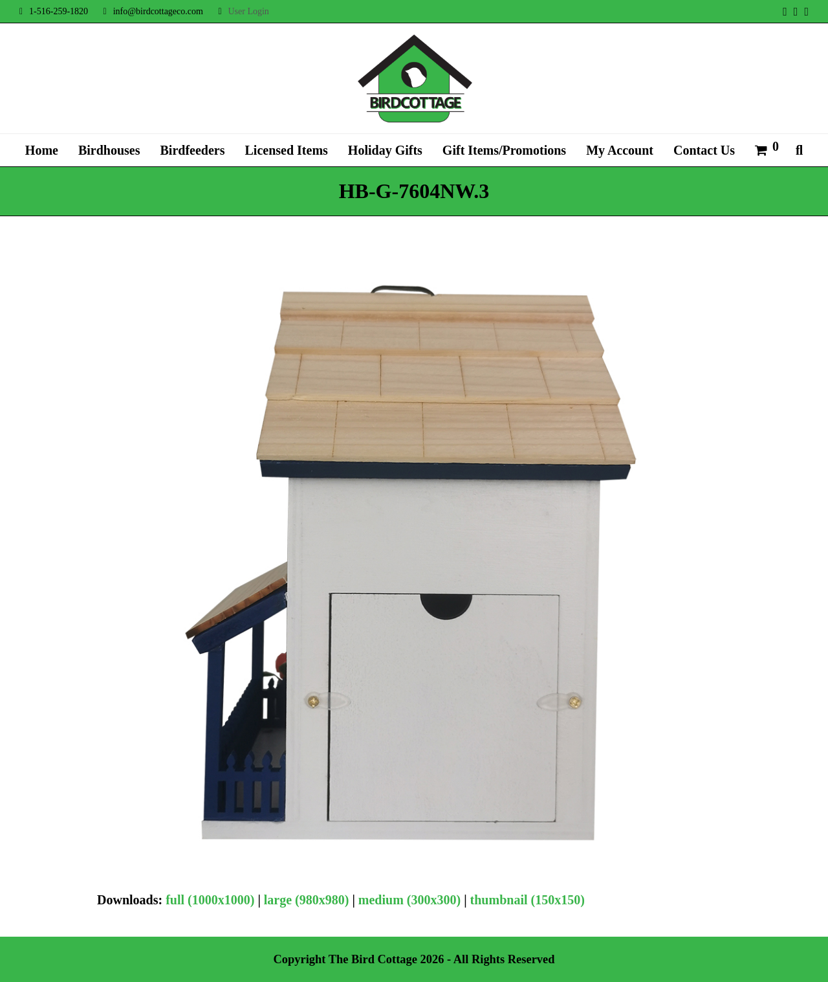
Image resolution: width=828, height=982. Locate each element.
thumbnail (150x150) (527, 900)
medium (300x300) (409, 900)
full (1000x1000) (210, 900)
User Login (248, 11)
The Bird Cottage (373, 959)
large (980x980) (306, 900)
